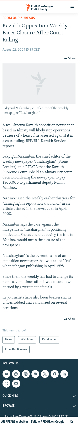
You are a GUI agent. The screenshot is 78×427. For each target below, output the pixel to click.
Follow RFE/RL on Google (47, 421)
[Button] (70, 58)
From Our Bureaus (18, 18)
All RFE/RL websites (14, 421)
